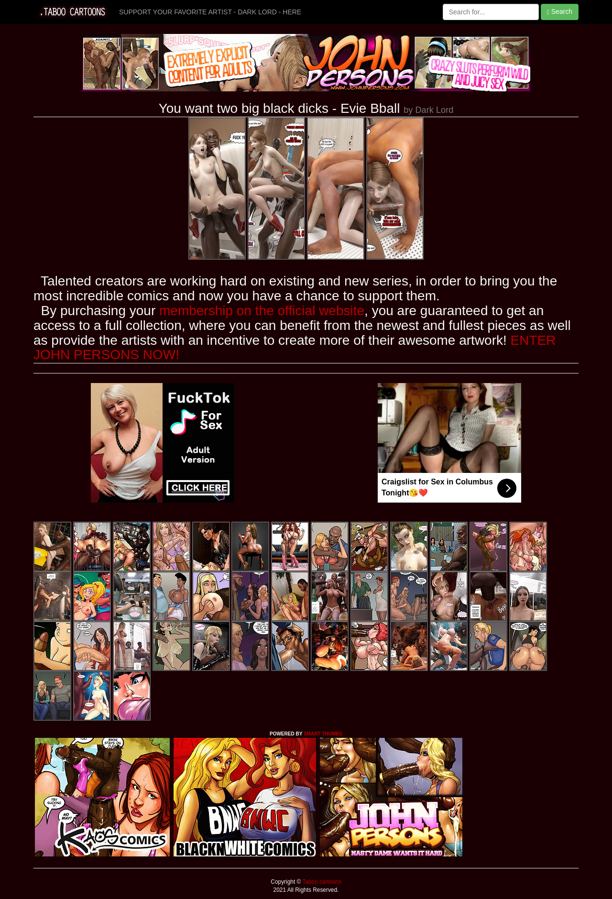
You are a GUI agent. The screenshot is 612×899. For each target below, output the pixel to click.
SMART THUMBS (323, 733)
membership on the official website (261, 310)
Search (559, 12)
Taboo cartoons (321, 881)
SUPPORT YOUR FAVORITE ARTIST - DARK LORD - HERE (210, 12)
